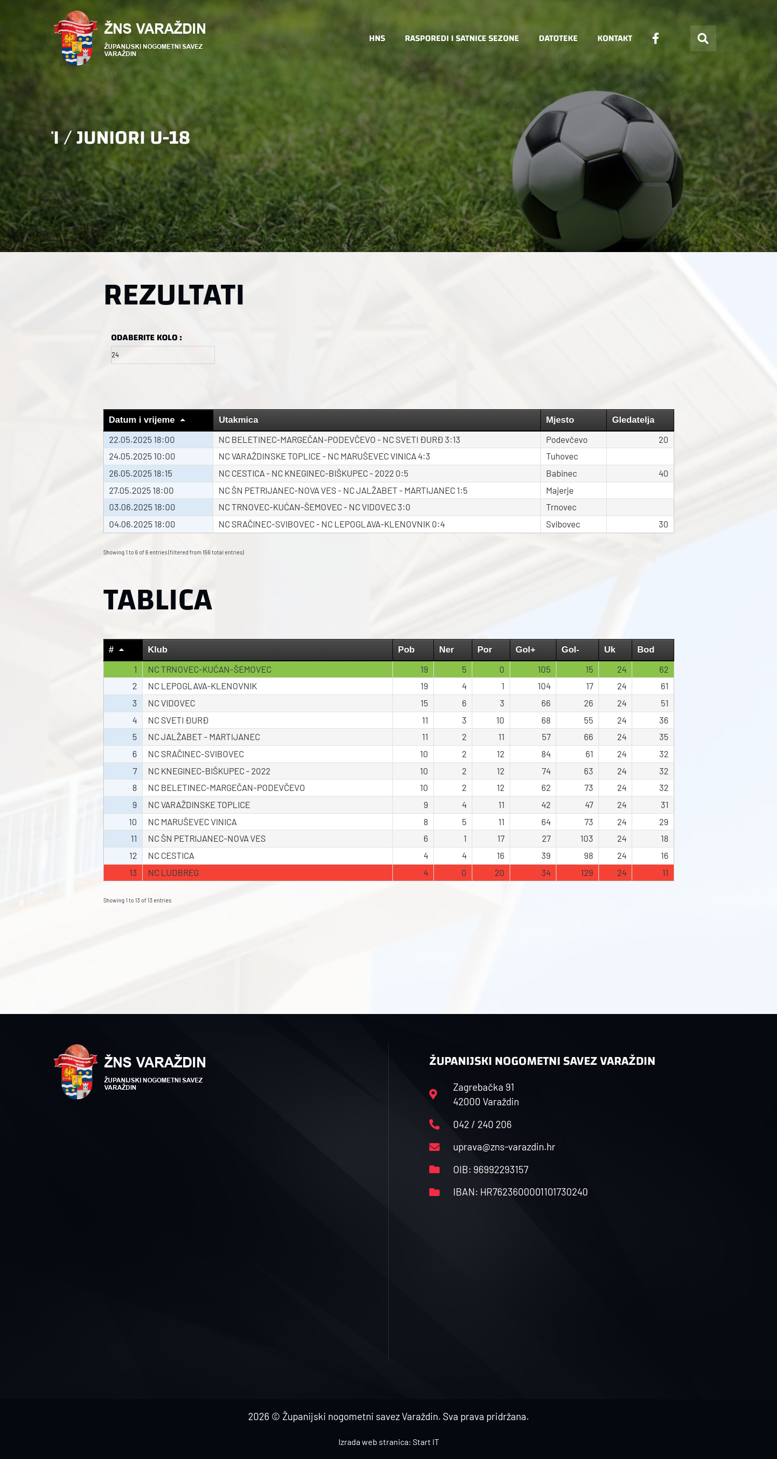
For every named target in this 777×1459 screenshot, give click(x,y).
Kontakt (614, 38)
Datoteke (558, 38)
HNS (377, 38)
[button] (703, 38)
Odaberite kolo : (146, 337)
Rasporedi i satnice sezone (462, 38)
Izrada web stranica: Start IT (388, 1442)
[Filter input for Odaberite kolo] (163, 355)
